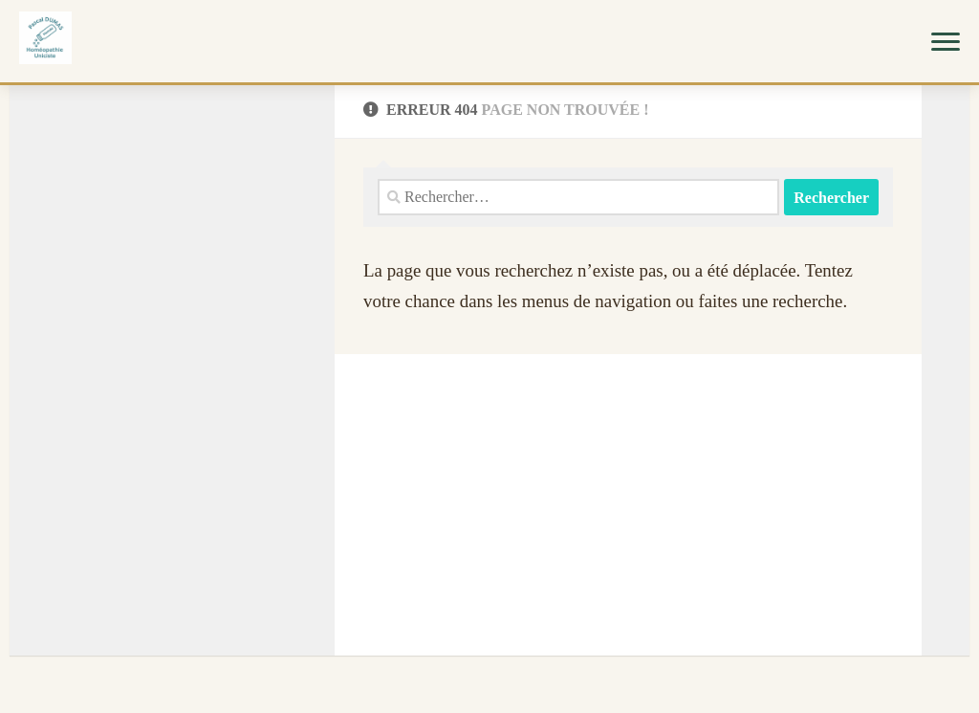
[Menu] (945, 41)
